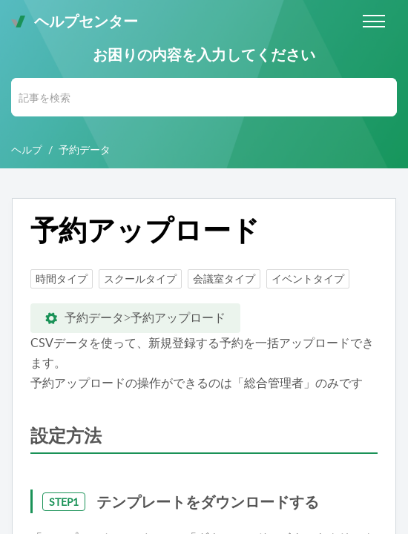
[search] (204, 97)
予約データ (85, 149)
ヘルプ (26, 149)
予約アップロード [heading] (145, 230)
